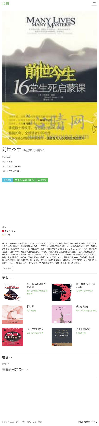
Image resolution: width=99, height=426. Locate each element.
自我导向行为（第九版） (85, 285)
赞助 (40, 422)
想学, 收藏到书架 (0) (24, 180)
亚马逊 (6, 235)
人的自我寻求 (83, 329)
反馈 (34, 422)
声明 (23, 422)
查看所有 (7, 268)
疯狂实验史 (82, 306)
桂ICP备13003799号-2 (87, 422)
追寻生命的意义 (35, 329)
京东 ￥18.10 (8, 231)
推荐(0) (42, 180)
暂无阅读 (7, 180)
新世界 (30, 306)
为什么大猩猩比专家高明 (36, 285)
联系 (29, 422)
